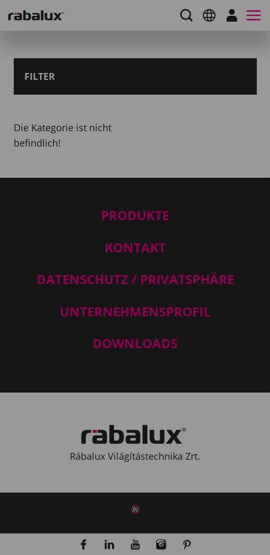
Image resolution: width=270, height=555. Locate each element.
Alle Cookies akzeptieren (117, 418)
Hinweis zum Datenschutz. (126, 333)
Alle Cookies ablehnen (112, 391)
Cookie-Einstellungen (111, 364)
